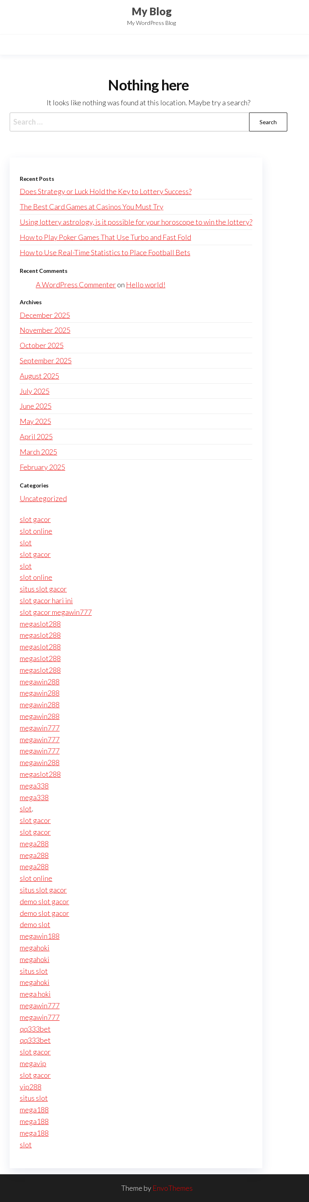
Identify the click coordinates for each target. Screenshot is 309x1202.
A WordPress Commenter (76, 284)
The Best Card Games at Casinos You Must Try (91, 206)
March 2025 (38, 451)
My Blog (152, 11)
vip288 (30, 1086)
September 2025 (46, 360)
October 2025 (42, 345)
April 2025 (36, 436)
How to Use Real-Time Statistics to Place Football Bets (105, 252)
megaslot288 (40, 623)
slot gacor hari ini (46, 600)
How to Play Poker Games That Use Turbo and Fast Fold (105, 237)
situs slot (34, 971)
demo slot (35, 924)
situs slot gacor (43, 588)
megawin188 (40, 936)
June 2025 (36, 405)
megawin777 (40, 727)
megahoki (34, 947)
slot (26, 542)
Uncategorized (43, 498)
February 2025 (42, 467)
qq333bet (35, 1028)
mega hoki (35, 993)
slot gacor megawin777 (56, 612)
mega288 (34, 843)
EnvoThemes (172, 1188)
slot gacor (35, 519)
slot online (36, 530)
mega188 (34, 1109)
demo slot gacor (44, 901)
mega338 (34, 785)
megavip (33, 1063)
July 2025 (34, 391)
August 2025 (39, 375)
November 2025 (45, 330)
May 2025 (35, 421)
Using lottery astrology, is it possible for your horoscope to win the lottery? (136, 221)
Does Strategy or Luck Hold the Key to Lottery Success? (106, 191)
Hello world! (145, 284)
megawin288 (40, 681)
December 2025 (45, 315)
